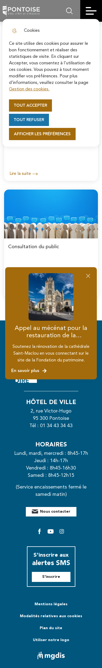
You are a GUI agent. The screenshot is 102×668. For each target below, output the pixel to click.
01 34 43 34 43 (56, 425)
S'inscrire (51, 577)
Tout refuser (29, 120)
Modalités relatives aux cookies (51, 616)
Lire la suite (24, 174)
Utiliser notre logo (51, 640)
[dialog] (50, 83)
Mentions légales (51, 604)
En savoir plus (29, 370)
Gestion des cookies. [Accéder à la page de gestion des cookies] (29, 89)
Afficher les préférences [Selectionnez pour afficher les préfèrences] (42, 134)
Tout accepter (30, 105)
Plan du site (51, 628)
